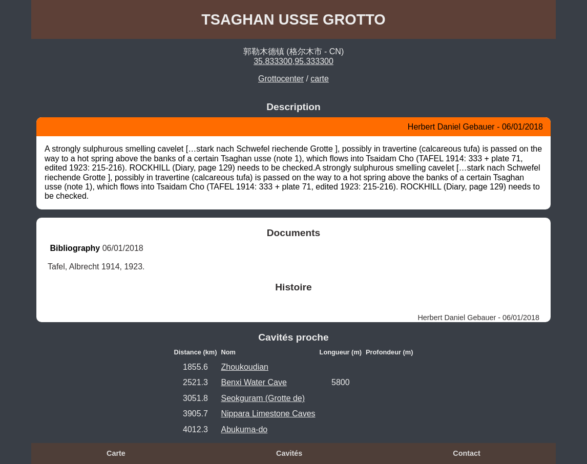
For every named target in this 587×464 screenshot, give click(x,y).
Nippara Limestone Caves (268, 413)
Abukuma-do (244, 429)
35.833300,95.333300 (293, 61)
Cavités (289, 453)
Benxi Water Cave (253, 382)
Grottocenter (281, 78)
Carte (116, 453)
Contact (466, 453)
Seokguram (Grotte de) (263, 398)
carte (319, 78)
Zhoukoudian (244, 367)
